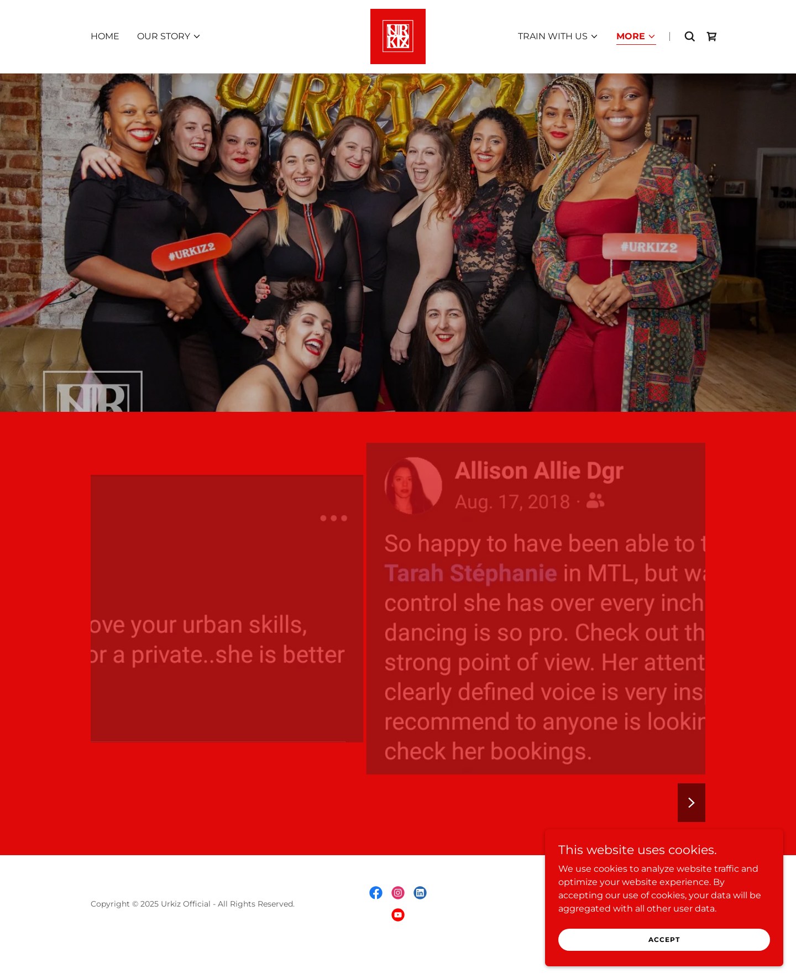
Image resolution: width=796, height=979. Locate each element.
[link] (398, 35)
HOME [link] (105, 36)
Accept (672, 939)
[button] (169, 36)
